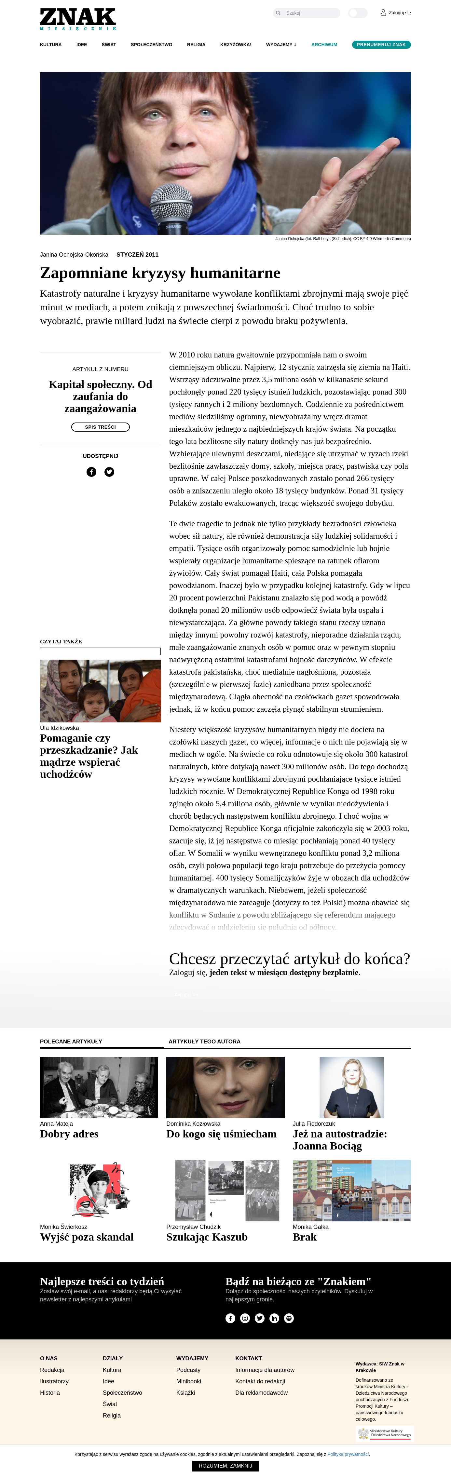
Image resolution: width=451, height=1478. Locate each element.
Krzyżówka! (236, 44)
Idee (81, 44)
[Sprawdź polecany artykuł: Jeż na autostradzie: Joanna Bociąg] (352, 1140)
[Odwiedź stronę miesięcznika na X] (260, 1318)
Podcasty (188, 1370)
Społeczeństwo (151, 44)
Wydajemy (279, 44)
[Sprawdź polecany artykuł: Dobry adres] (99, 1134)
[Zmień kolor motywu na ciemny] (358, 13)
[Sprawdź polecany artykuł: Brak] (352, 1237)
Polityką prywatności (348, 1454)
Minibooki (188, 1381)
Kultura (51, 44)
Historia (50, 1393)
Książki (185, 1393)
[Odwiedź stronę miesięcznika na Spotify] (289, 1318)
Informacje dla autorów (264, 1370)
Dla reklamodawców (261, 1393)
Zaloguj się (186, 994)
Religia (196, 44)
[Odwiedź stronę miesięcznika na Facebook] (230, 1318)
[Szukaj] (311, 13)
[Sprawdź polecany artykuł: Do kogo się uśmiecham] (225, 1134)
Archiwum (324, 44)
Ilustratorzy (54, 1381)
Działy (113, 1358)
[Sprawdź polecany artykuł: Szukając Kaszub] (225, 1237)
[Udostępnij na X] (109, 472)
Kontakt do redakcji (260, 1381)
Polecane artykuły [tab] (71, 1042)
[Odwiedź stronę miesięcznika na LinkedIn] (274, 1318)
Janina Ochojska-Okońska (75, 254)
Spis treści (100, 427)
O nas (49, 1358)
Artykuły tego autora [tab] (205, 1042)
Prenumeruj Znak (381, 44)
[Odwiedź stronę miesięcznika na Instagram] (245, 1318)
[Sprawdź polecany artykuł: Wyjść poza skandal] (99, 1237)
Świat (109, 44)
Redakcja (52, 1370)
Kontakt (248, 1358)
